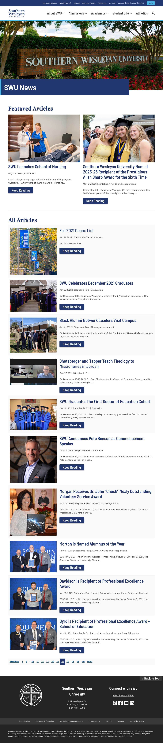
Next (89, 661)
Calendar (121, 3)
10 (33, 661)
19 (78, 661)
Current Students (50, 3)
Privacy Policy (94, 721)
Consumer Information (45, 721)
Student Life (121, 13)
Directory (112, 3)
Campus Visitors (88, 3)
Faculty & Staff (65, 3)
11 (38, 661)
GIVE (151, 3)
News (116, 695)
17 (67, 661)
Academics (98, 13)
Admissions (76, 13)
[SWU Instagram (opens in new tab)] (115, 703)
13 (47, 661)
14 (52, 661)
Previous (14, 661)
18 (73, 661)
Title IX (109, 721)
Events (123, 695)
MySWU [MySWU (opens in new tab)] (141, 3)
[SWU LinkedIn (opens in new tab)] (132, 703)
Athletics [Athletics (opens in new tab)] (142, 13)
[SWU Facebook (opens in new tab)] (120, 703)
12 (42, 661)
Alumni (77, 3)
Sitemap (121, 721)
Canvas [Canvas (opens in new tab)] (134, 3)
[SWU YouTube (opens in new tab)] (126, 703)
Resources (102, 3)
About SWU (54, 13)
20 (83, 661)
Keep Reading (21, 190)
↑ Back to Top (150, 678)
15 (57, 661)
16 (62, 661)
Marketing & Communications (71, 721)
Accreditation (24, 721)
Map (128, 3)
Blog (131, 695)
